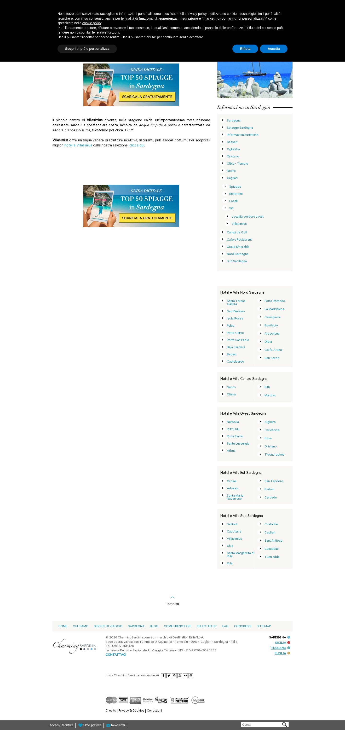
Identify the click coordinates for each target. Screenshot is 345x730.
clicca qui (136, 146)
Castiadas (271, 549)
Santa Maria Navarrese (235, 497)
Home (62, 626)
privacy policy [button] (197, 14)
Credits (111, 711)
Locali (233, 201)
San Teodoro (273, 481)
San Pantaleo (236, 311)
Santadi (232, 525)
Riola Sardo (235, 437)
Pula (230, 564)
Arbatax (232, 489)
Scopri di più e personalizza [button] (87, 49)
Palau (230, 326)
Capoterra (234, 532)
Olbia (268, 342)
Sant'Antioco (273, 541)
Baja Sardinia (236, 347)
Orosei (231, 481)
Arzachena (272, 334)
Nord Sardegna (237, 254)
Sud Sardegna (237, 261)
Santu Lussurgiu (238, 444)
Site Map (264, 626)
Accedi (54, 726)
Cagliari (232, 178)
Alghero (270, 422)
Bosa (268, 438)
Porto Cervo (235, 333)
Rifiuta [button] (245, 49)
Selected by (207, 626)
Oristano (233, 157)
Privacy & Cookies (131, 711)
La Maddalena (274, 309)
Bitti (267, 387)
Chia (230, 546)
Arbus (231, 451)
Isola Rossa (235, 319)
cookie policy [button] (91, 23)
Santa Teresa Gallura (236, 303)
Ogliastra (233, 149)
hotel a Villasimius (78, 146)
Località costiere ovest (248, 217)
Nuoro (231, 171)
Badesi (231, 355)
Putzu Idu (233, 429)
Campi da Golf (237, 233)
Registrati (67, 726)
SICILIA (282, 643)
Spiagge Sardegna (240, 128)
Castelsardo (235, 362)
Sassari (232, 142)
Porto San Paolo (238, 340)
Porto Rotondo (274, 301)
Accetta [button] (274, 49)
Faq (225, 626)
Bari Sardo (271, 358)
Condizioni (154, 711)
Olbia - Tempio (237, 164)
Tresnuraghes (274, 455)
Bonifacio (271, 326)
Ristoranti (236, 194)
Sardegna (234, 121)
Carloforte (271, 430)
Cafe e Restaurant (239, 240)
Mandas (270, 396)
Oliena (231, 395)
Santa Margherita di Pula (240, 555)
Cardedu (270, 498)
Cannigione (272, 317)
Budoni (269, 490)
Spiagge (235, 187)
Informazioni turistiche (242, 135)
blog (154, 626)
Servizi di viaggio (108, 626)
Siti (231, 208)
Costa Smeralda (238, 247)
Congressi (242, 626)
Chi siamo (80, 626)
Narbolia (233, 422)
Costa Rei (271, 525)
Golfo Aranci (273, 350)
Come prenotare (177, 626)
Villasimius (239, 224)
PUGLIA (282, 653)
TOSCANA (280, 648)
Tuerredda (272, 557)
